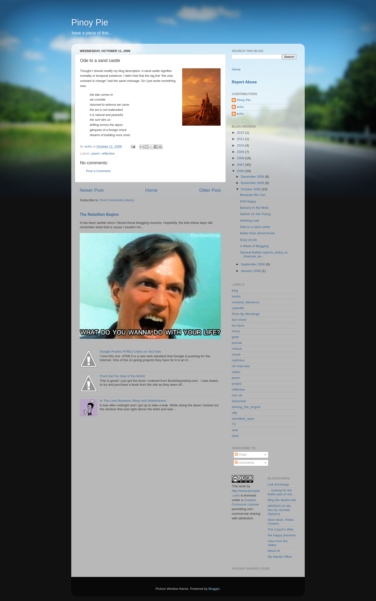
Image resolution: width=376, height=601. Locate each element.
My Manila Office (280, 556)
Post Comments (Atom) (117, 200)
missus (237, 348)
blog (235, 290)
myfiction (238, 360)
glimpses (96, 130)
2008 (241, 158)
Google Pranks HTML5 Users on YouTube (130, 351)
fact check (239, 320)
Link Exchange (278, 484)
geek (235, 337)
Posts (241, 454)
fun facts (238, 325)
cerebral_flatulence (246, 302)
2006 (241, 171)
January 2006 (251, 271)
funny (236, 331)
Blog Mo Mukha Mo (282, 500)
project (237, 383)
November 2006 (253, 183)
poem (95, 153)
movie (236, 354)
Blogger (214, 589)
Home (151, 190)
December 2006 (253, 176)
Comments (244, 462)
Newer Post (92, 190)
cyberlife (238, 308)
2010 (241, 145)
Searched (239, 401)
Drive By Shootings (246, 314)
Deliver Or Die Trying (255, 214)
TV (234, 424)
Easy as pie (248, 240)
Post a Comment (98, 171)
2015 (241, 132)
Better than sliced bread (257, 233)
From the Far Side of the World (122, 376)
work (235, 436)
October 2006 (251, 189)
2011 (241, 139)
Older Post (210, 190)
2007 (241, 164)
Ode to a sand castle (255, 227)
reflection (108, 153)
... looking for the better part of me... (281, 492)
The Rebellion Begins (99, 214)
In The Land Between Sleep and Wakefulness (133, 400)
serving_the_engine (246, 407)
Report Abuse (244, 82)
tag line (155, 76)
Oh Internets (241, 366)
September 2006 (253, 264)
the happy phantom (282, 535)
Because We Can (253, 195)
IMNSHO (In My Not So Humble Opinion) (279, 509)
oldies (236, 372)
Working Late (249, 220)
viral (235, 430)
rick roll (237, 395)
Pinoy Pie (89, 22)
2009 (241, 152)
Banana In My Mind (254, 207)
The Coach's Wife (281, 529)
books (236, 296)
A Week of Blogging (254, 246)
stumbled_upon (243, 418)
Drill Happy (248, 201)
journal (237, 343)
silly (234, 413)
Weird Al (274, 551)
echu (240, 107)
